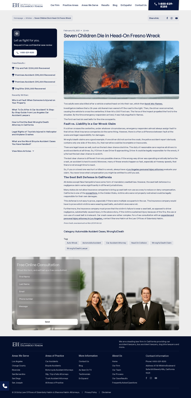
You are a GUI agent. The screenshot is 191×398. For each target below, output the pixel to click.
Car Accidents (51, 361)
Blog (115, 5)
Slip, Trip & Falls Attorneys (56, 374)
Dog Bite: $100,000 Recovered (29, 88)
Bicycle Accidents (53, 365)
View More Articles (23, 151)
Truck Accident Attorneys (56, 378)
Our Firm (55, 5)
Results (105, 5)
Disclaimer (106, 392)
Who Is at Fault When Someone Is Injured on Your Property (33, 101)
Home (114, 361)
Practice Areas (70, 5)
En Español (126, 5)
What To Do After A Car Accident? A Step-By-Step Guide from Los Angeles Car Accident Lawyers (33, 112)
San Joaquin (17, 382)
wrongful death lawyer (77, 248)
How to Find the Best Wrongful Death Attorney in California (30, 123)
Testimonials (84, 374)
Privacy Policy (91, 392)
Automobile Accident (91, 243)
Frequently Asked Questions (124, 382)
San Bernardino (18, 374)
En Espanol (83, 378)
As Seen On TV (85, 370)
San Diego (16, 378)
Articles (29, 18)
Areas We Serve (90, 5)
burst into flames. (154, 103)
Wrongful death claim (161, 243)
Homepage (18, 18)
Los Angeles (17, 361)
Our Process (117, 374)
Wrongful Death (115, 231)
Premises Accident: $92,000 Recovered (33, 81)
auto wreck (72, 243)
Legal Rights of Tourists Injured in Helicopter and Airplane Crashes (34, 133)
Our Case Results (120, 378)
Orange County (18, 365)
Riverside (16, 370)
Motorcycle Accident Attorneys (59, 370)
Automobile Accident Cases (90, 231)
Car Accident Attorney (116, 243)
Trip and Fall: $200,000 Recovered (31, 68)
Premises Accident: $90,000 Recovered (33, 75)
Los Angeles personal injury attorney (145, 169)
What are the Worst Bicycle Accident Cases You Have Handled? (33, 142)
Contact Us (141, 5)
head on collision (139, 243)
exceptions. (92, 193)
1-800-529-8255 (163, 5)
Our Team (116, 370)
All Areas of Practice (54, 382)
